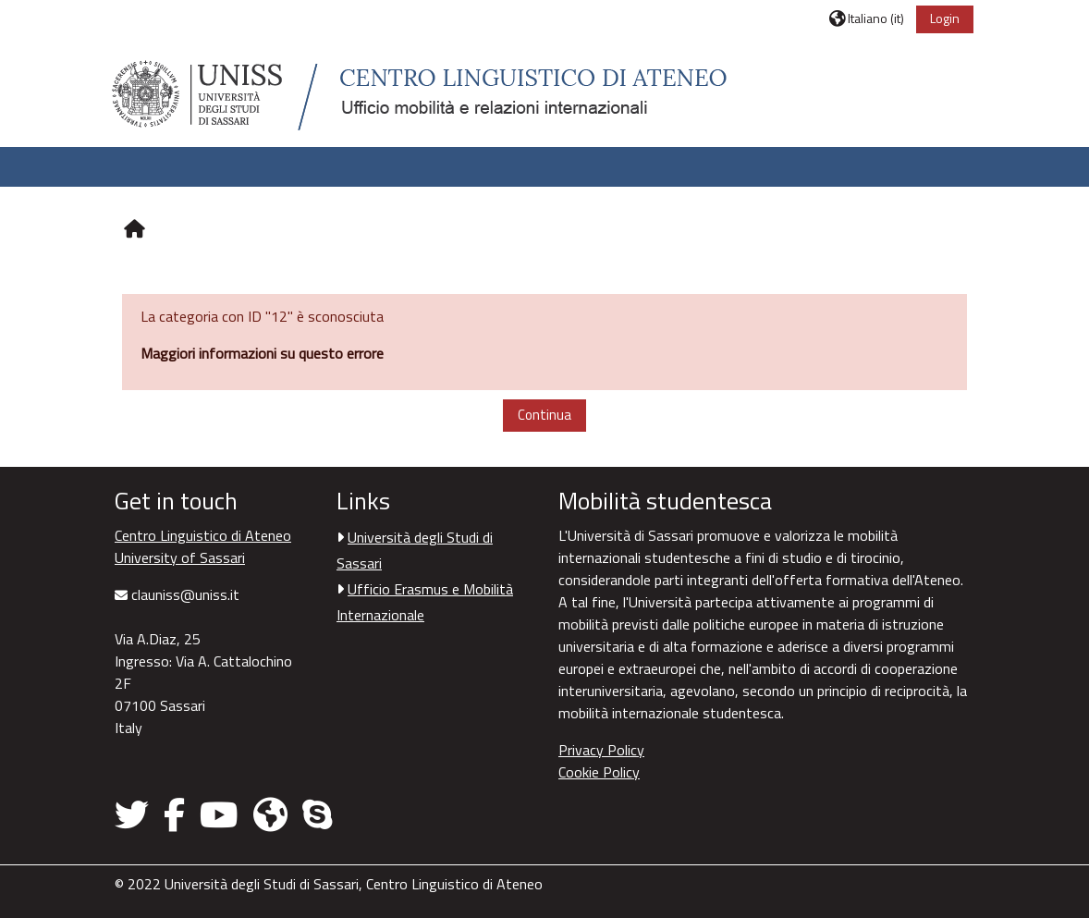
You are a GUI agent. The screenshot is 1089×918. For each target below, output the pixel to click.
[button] (866, 18)
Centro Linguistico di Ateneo (203, 535)
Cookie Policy (599, 772)
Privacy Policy (601, 750)
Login (945, 18)
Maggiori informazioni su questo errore (262, 353)
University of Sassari (180, 557)
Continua (544, 414)
